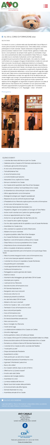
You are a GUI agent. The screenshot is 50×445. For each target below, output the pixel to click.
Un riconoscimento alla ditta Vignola (15, 387)
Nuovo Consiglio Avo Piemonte (14, 324)
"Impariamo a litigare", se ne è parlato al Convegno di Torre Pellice (24, 210)
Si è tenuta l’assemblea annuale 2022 (15, 318)
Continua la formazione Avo (13, 269)
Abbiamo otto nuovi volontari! (13, 302)
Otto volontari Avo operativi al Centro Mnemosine (20, 229)
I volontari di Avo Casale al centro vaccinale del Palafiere (22, 346)
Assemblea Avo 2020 (11, 379)
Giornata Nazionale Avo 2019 (13, 390)
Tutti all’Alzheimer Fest (11, 171)
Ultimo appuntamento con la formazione (17, 193)
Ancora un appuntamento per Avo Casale (17, 215)
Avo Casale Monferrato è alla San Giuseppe (18, 237)
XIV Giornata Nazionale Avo (12, 288)
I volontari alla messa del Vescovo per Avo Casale (20, 160)
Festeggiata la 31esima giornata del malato (17, 272)
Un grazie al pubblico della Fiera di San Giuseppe (19, 234)
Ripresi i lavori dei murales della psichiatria (17, 384)
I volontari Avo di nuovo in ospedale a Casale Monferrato (22, 261)
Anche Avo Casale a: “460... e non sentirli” (17, 305)
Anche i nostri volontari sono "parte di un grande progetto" (22, 212)
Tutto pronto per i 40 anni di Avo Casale (16, 357)
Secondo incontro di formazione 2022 (16, 286)
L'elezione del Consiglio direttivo (14, 376)
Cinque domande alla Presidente (14, 351)
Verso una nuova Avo (10, 321)
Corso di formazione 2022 (12, 313)
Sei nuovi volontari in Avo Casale (14, 182)
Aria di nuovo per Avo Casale (13, 316)
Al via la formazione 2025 (12, 174)
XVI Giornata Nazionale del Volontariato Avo (18, 207)
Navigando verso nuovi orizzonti (14, 291)
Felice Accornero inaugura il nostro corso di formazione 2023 (23, 255)
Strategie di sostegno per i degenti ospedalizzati (19, 196)
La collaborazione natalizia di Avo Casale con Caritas (21, 329)
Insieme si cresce (9, 275)
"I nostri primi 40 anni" (10, 349)
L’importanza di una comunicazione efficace (18, 245)
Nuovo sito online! (9, 365)
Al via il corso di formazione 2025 (14, 168)
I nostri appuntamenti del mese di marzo (17, 266)
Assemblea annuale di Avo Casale (14, 392)
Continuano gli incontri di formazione (15, 166)
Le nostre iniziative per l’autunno (14, 177)
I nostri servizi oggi (10, 327)
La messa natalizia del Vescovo (14, 381)
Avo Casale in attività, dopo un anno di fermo (18, 368)
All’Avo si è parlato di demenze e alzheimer (17, 248)
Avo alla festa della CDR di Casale (15, 299)
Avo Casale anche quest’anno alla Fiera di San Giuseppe (21, 185)
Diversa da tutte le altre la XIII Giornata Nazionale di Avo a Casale (24, 340)
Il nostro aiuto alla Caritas (12, 373)
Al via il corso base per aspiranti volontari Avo (18, 258)
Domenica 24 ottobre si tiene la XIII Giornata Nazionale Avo (23, 343)
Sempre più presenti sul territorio (14, 296)
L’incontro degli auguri (11, 332)
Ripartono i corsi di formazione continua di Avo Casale (21, 240)
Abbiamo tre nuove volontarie (13, 231)
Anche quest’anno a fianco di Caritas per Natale (19, 335)
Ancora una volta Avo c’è (12, 294)
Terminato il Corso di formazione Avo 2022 (17, 307)
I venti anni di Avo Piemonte (13, 283)
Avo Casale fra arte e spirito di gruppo (16, 221)
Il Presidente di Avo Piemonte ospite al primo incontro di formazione (25, 201)
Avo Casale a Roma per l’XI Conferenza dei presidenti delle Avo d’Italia (26, 338)
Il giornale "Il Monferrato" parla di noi (15, 362)
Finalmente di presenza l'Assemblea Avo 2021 (18, 359)
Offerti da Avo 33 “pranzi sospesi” (14, 370)
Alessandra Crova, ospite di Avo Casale (16, 179)
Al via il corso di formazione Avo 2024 (16, 204)
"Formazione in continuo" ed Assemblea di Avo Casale (21, 188)
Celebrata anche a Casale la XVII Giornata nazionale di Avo (22, 163)
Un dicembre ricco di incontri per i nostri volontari (19, 190)
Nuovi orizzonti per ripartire (12, 310)
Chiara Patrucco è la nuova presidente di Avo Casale (20, 242)
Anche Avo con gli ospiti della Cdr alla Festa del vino (20, 218)
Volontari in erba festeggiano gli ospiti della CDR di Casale (22, 277)
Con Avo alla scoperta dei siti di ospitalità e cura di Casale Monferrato (26, 223)
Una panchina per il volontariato (14, 264)
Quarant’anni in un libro (11, 354)
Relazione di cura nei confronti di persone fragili (19, 199)
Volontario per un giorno (11, 280)
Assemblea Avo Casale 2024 (13, 226)
